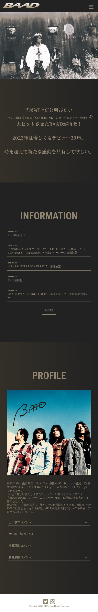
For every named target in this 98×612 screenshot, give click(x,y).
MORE (49, 310)
